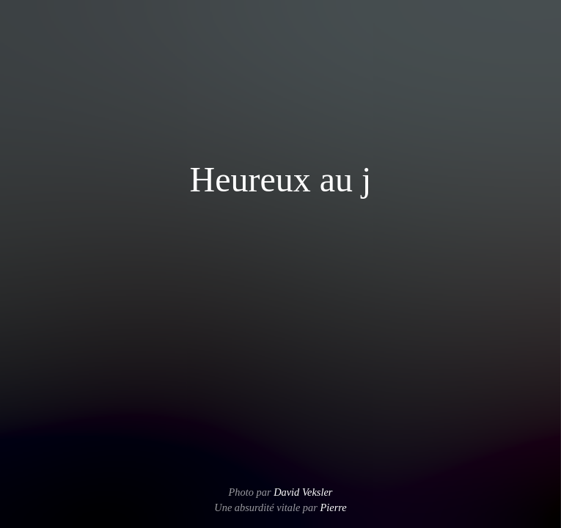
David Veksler (303, 492)
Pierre (333, 507)
